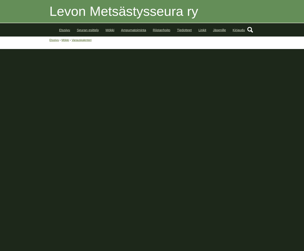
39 (190, 118)
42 (190, 137)
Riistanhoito (161, 30)
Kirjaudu (239, 30)
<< (207, 105)
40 (190, 125)
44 (190, 150)
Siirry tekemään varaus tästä (78, 97)
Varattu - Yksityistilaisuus (68, 125)
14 (242, 131)
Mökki (109, 30)
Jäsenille (219, 30)
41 (190, 131)
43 (190, 144)
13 (233, 131)
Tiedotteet (184, 30)
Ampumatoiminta (133, 30)
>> (234, 105)
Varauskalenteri (81, 40)
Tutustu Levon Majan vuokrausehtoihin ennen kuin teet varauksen (102, 86)
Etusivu (64, 30)
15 (250, 131)
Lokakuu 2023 (220, 105)
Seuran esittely (88, 30)
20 (233, 137)
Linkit (202, 30)
